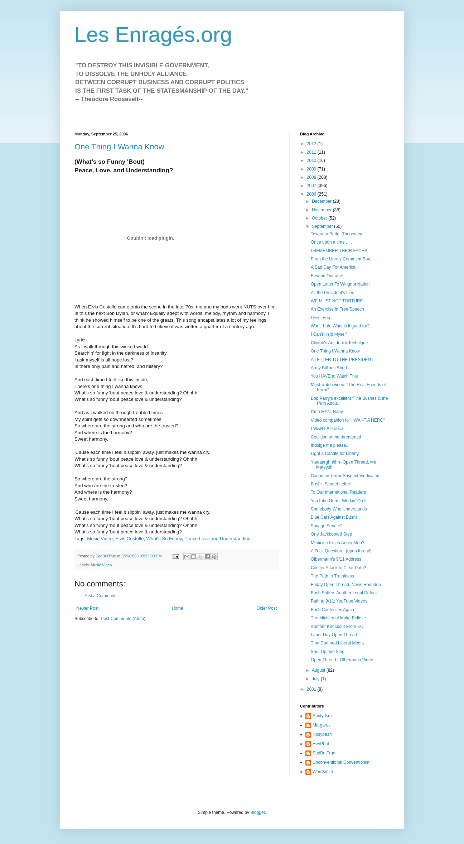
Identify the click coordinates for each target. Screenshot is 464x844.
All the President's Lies (332, 292)
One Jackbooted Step (331, 534)
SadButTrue (324, 753)
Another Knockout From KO (337, 626)
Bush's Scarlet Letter (330, 483)
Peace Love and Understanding (217, 538)
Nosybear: (322, 734)
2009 (312, 169)
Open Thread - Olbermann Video (342, 659)
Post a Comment (99, 595)
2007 (312, 185)
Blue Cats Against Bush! (334, 517)
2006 (312, 194)
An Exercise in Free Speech (337, 309)
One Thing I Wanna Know (119, 146)
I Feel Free (321, 317)
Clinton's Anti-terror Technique (339, 342)
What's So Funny (164, 538)
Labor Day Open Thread (334, 634)
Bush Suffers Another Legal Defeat (344, 592)
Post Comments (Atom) (123, 618)
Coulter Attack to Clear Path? (338, 567)
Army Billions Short (329, 367)
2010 (312, 160)
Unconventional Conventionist (341, 762)
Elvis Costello (129, 538)
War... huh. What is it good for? (340, 326)
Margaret (321, 725)
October (320, 218)
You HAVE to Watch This (334, 376)
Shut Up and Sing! (328, 651)
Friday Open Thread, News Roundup (346, 584)
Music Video (100, 538)
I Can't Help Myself (329, 334)
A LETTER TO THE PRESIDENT (342, 359)
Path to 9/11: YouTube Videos (339, 601)
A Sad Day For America (333, 267)
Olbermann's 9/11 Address (336, 559)
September (323, 226)
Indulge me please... (330, 445)
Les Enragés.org (153, 35)
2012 (312, 143)
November (322, 209)
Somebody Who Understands (339, 509)
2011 (312, 152)
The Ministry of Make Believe (338, 617)
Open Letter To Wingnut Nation (340, 284)
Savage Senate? (327, 525)
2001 (312, 689)
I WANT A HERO (327, 428)
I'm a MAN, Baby (327, 411)
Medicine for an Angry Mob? (337, 542)
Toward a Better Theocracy (336, 233)
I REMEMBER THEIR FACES (339, 250)
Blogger (257, 812)
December (322, 201)
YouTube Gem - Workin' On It (339, 500)
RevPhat (321, 743)
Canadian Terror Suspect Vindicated (345, 475)
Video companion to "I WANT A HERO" (348, 420)
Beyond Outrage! (327, 275)
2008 (312, 177)
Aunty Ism (322, 715)
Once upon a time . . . (331, 242)
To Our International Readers (338, 492)
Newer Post (87, 608)
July (316, 678)
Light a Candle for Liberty (335, 453)
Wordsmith (323, 771)
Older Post (266, 608)
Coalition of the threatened (336, 437)
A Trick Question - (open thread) (341, 550)
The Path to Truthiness (332, 576)
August (319, 670)
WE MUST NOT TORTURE (337, 300)
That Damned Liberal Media (337, 643)
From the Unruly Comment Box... (342, 259)
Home (177, 608)
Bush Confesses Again (332, 609)
